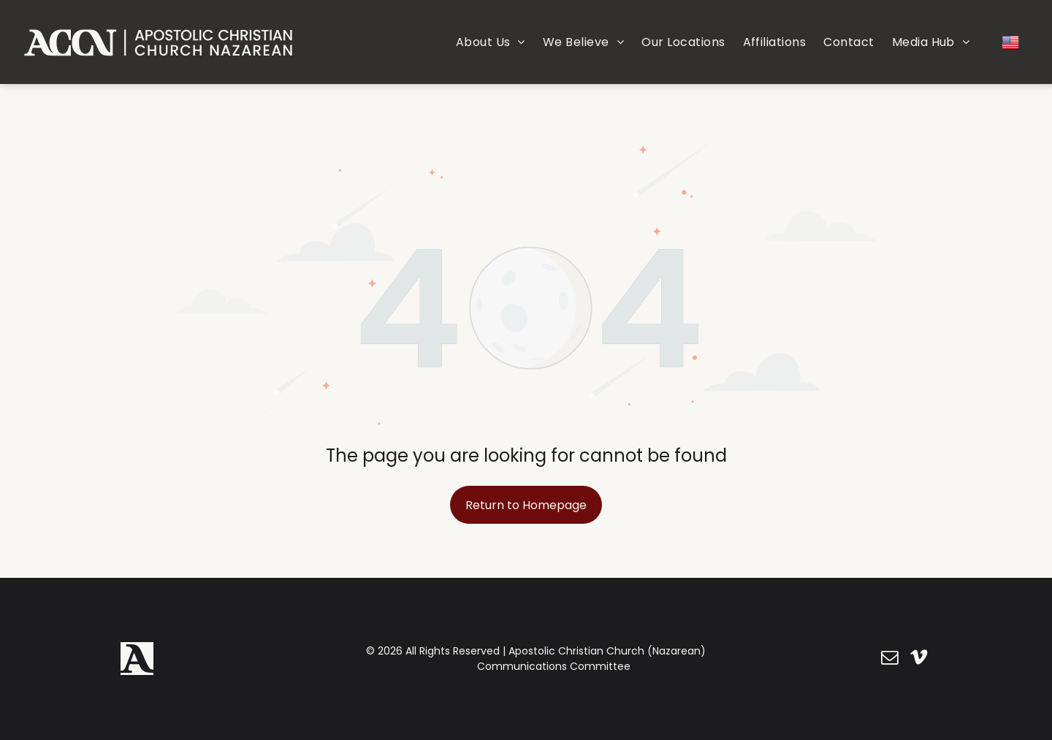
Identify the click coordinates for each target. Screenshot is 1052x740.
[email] (889, 659)
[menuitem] (490, 42)
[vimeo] (918, 659)
